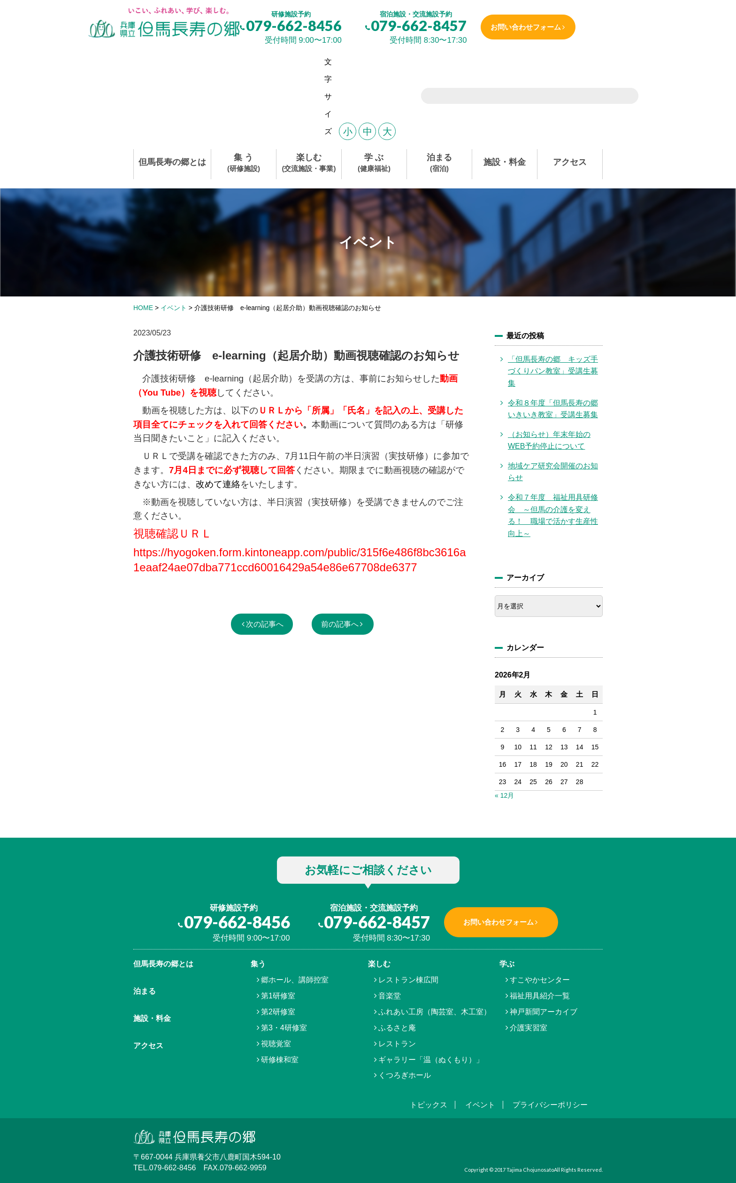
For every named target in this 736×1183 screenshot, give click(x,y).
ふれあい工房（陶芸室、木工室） (434, 1012)
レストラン (397, 1044)
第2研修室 (278, 1012)
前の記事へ (340, 624)
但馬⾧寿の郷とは (163, 964)
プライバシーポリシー (550, 1105)
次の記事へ (265, 624)
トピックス (428, 1105)
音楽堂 (389, 996)
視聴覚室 (276, 1044)
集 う (243, 163)
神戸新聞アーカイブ (543, 1012)
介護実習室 (528, 1028)
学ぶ (506, 964)
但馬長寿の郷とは (172, 162)
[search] (518, 97)
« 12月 (504, 795)
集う (258, 964)
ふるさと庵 (397, 1028)
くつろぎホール (404, 1075)
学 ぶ (374, 163)
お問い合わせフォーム (526, 27)
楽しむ (309, 163)
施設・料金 (504, 162)
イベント (480, 1105)
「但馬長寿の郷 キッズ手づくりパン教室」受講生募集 (553, 371)
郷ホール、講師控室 (295, 980)
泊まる (439, 163)
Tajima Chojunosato (530, 1170)
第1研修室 (278, 996)
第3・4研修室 (284, 1028)
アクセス (570, 162)
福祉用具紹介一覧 (540, 996)
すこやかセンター (540, 980)
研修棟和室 (280, 1060)
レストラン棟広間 (408, 980)
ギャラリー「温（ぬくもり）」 (430, 1060)
